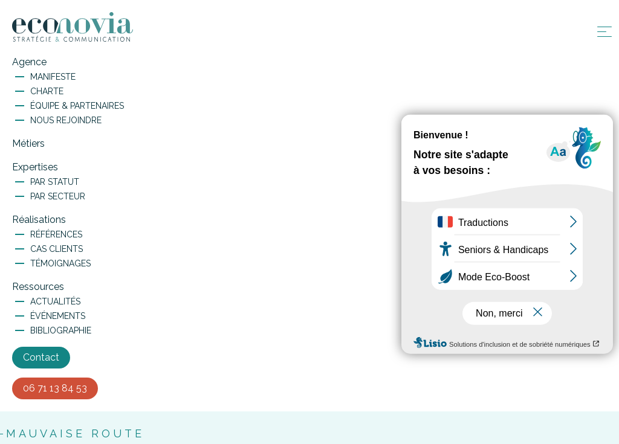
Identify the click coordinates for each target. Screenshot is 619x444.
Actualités (55, 301)
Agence (29, 62)
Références (56, 234)
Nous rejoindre (66, 120)
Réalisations (39, 219)
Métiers (28, 143)
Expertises (35, 167)
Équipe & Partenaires (77, 106)
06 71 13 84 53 (55, 388)
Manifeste (53, 77)
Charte (46, 91)
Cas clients (56, 249)
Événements (57, 316)
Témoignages (60, 263)
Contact (41, 357)
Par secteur (57, 196)
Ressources (38, 286)
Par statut (54, 182)
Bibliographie (60, 330)
